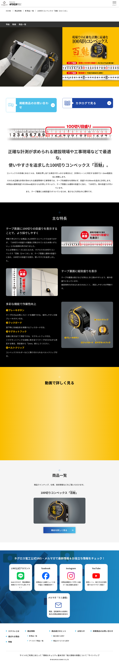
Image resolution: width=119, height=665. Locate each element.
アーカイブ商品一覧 (36, 642)
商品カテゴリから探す (61, 642)
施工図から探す (58, 637)
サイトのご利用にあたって (26, 657)
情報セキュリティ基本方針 (52, 657)
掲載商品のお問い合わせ (103, 632)
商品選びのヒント (59, 632)
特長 (8, 24)
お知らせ (81, 632)
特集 (10, 643)
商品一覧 (22, 24)
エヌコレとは (13, 632)
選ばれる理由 (13, 638)
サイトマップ (96, 657)
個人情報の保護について (77, 657)
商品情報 (31, 632)
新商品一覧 (33, 637)
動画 (14, 24)
